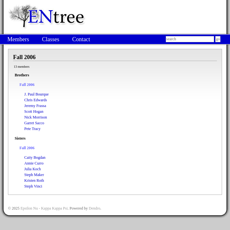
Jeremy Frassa (35, 105)
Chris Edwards (35, 100)
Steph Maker (34, 174)
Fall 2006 (26, 84)
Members (18, 39)
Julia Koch (32, 169)
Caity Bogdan (34, 157)
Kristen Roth (34, 180)
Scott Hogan (33, 111)
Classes (50, 39)
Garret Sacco (34, 123)
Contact (81, 39)
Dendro (94, 208)
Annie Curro (33, 163)
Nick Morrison (35, 117)
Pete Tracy (32, 128)
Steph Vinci (33, 186)
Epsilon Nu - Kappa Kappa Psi (44, 208)
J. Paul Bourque (36, 94)
